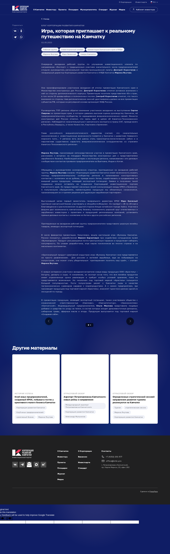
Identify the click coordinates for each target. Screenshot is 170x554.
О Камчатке (38, 9)
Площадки (73, 9)
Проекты (62, 9)
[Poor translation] (8, 518)
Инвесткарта (141, 2)
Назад (45, 18)
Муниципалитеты (88, 9)
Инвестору (51, 9)
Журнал (113, 9)
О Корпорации (125, 2)
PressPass (153, 491)
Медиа (122, 9)
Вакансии (82, 457)
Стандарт (103, 9)
